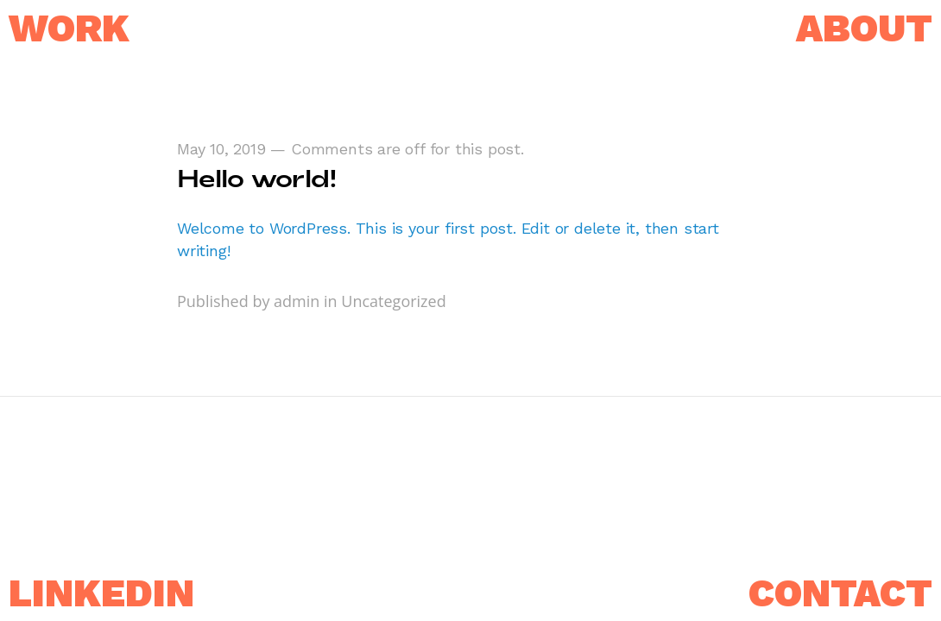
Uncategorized (393, 301)
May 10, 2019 (221, 149)
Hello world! (257, 177)
